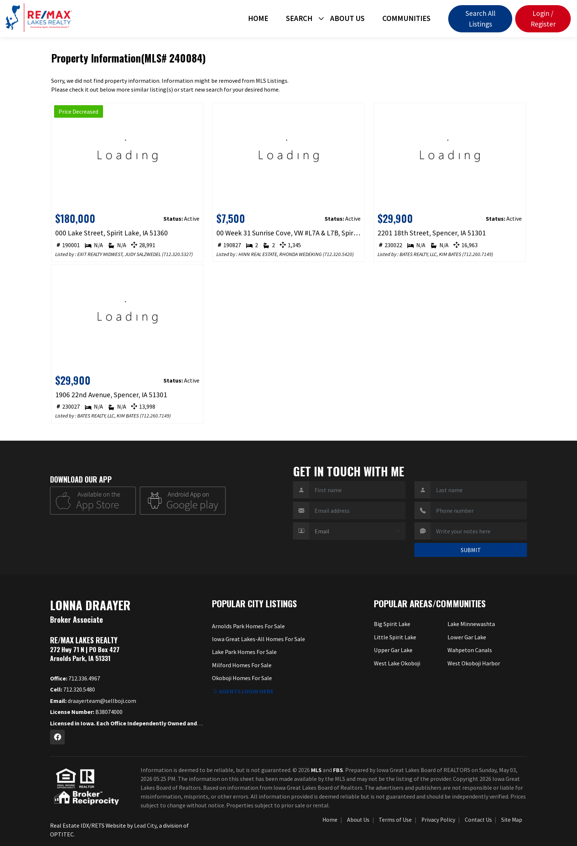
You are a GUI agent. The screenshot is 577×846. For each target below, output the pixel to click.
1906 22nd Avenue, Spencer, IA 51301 (111, 394)
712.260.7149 (478, 254)
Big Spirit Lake (392, 624)
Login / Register (543, 18)
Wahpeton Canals (469, 650)
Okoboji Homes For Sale (242, 677)
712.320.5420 (338, 254)
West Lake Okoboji (397, 663)
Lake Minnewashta (470, 624)
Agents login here (243, 690)
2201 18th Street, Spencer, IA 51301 (432, 232)
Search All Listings (480, 18)
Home (258, 18)
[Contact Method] (357, 531)
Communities (406, 18)
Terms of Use (395, 819)
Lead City (145, 825)
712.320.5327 (177, 254)
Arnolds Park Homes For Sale (248, 626)
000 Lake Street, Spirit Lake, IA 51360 (111, 232)
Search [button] (299, 18)
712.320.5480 (72, 689)
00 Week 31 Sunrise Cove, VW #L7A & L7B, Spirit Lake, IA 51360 (288, 232)
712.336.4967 (75, 678)
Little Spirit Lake (395, 636)
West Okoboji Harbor (473, 663)
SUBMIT (471, 550)
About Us (347, 18)
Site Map (511, 819)
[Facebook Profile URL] (57, 737)
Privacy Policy (438, 819)
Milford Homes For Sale (241, 664)
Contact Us (478, 819)
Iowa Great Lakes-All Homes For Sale (258, 639)
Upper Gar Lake (393, 650)
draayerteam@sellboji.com (93, 700)
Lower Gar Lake (466, 636)
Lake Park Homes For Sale (244, 651)
